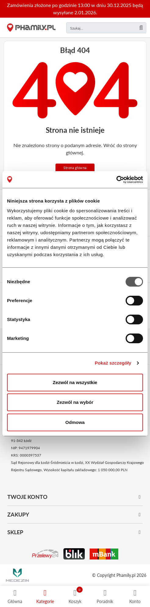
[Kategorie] (45, 596)
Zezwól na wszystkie (75, 382)
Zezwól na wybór (75, 402)
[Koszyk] (75, 596)
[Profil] (135, 596)
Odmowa (74, 422)
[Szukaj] (141, 27)
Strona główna (75, 168)
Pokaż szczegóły (113, 362)
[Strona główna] (31, 27)
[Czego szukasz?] (106, 27)
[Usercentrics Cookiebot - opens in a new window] (116, 180)
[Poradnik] (105, 596)
